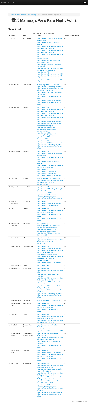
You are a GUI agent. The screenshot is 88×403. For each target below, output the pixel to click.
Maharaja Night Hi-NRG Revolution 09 (48, 85)
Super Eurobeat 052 (43, 107)
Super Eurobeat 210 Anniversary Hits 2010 (50, 74)
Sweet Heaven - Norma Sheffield (47, 254)
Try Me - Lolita (41, 244)
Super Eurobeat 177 (43, 72)
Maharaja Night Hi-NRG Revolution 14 (48, 225)
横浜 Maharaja (32, 14)
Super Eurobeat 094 (43, 169)
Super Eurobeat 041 (43, 208)
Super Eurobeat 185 (43, 141)
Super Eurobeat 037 (43, 268)
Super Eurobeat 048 (43, 238)
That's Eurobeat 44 (42, 223)
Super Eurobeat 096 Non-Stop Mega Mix (49, 121)
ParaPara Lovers (8, 2)
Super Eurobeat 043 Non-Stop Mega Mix (49, 203)
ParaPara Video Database (18, 14)
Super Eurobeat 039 (43, 201)
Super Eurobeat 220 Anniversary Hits (48, 205)
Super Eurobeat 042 (43, 265)
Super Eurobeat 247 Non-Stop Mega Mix (49, 100)
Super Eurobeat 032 (43, 187)
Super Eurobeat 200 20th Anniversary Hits (49, 143)
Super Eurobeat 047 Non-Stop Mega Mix (49, 87)
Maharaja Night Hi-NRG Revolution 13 (48, 300)
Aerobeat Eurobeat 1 (43, 58)
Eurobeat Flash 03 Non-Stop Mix (47, 227)
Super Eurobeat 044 (43, 246)
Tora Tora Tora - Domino (44, 329)
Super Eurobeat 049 (43, 363)
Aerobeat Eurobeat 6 (43, 131)
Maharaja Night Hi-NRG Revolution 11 (48, 178)
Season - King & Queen (44, 371)
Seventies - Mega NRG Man (45, 193)
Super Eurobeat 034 (43, 151)
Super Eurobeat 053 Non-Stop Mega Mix (49, 369)
